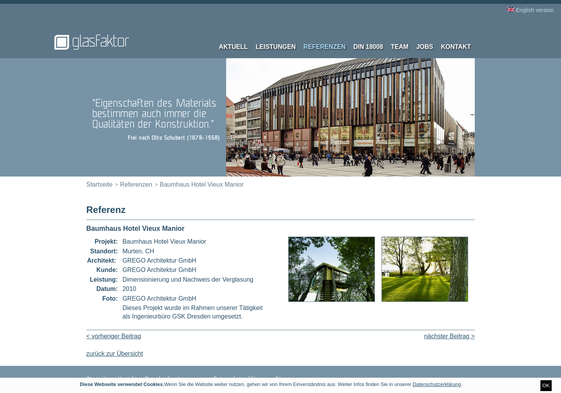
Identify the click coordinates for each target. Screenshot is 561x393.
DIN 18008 (368, 46)
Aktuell (233, 46)
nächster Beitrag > (449, 336)
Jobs (424, 46)
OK (546, 385)
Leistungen (276, 46)
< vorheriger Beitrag (113, 336)
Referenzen (324, 46)
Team (399, 46)
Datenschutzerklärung (437, 384)
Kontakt (456, 46)
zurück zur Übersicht (114, 353)
